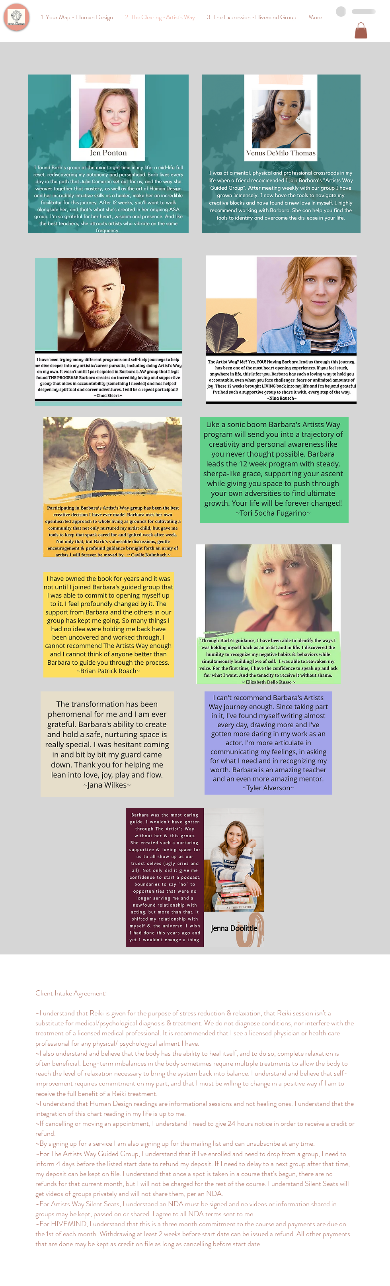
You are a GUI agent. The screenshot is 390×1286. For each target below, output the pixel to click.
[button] (361, 30)
